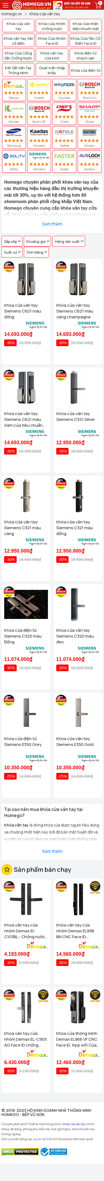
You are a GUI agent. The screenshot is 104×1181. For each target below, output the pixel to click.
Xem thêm (52, 224)
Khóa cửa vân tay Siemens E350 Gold (74, 741)
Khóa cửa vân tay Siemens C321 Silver (75, 416)
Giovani (89, 138)
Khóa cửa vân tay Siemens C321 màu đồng (74, 527)
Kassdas (39, 138)
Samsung (14, 138)
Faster (64, 161)
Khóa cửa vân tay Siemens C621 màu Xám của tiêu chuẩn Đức (23, 419)
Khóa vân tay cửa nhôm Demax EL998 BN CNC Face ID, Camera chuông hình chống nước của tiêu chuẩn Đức (76, 931)
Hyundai (64, 90)
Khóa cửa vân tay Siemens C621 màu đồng (22, 311)
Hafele (64, 138)
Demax (14, 90)
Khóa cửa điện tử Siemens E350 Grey (23, 741)
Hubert (39, 90)
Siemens (39, 161)
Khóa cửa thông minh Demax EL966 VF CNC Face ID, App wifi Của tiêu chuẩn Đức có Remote (76, 1039)
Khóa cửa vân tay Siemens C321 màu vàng (22, 527)
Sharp (89, 114)
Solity (13, 161)
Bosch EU (89, 90)
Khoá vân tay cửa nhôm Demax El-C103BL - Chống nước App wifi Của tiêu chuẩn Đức (24, 931)
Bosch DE (39, 114)
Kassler (14, 114)
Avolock (89, 161)
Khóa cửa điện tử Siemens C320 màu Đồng (23, 636)
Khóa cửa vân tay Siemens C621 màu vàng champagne (74, 311)
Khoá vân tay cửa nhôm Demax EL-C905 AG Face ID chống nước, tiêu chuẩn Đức (25, 1039)
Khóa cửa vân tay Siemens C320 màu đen (75, 636)
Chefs (64, 114)
